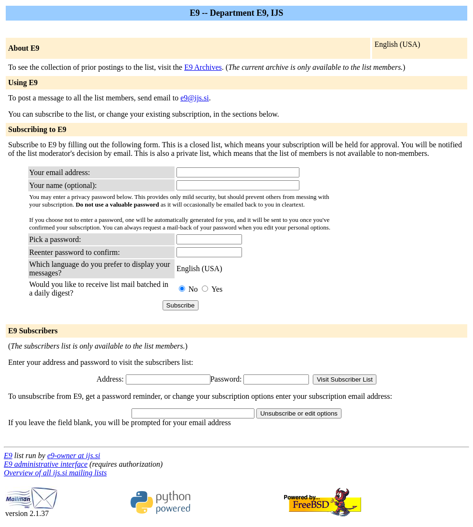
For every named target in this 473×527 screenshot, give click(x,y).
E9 (8, 455)
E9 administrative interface (46, 464)
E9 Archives (203, 67)
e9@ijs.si (194, 98)
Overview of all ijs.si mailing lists (55, 473)
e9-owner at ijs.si (73, 455)
